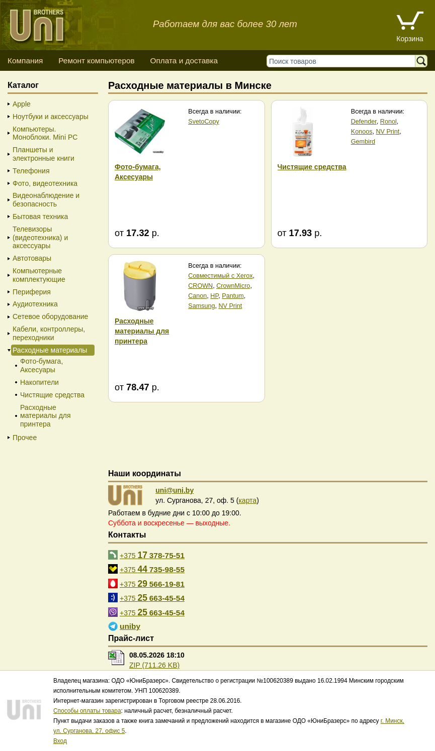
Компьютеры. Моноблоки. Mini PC (45, 133)
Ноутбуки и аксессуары (51, 117)
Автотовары (32, 258)
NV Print (387, 131)
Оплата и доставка (184, 60)
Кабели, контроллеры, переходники (49, 333)
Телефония (31, 171)
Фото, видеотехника (45, 183)
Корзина (409, 39)
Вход (60, 740)
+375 (152, 555)
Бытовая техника (40, 216)
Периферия (32, 292)
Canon (197, 295)
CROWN (200, 285)
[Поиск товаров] (343, 61)
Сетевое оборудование (50, 316)
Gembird (363, 141)
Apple (22, 104)
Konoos (362, 131)
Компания (25, 60)
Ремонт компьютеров (96, 60)
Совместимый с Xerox (220, 275)
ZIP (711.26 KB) (154, 665)
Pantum (232, 295)
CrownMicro (233, 285)
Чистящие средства (52, 395)
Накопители (39, 382)
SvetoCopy (203, 121)
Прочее (25, 438)
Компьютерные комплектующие (39, 275)
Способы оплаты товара (87, 710)
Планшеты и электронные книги (43, 154)
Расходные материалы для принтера (45, 415)
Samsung (201, 305)
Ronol (388, 121)
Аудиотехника (35, 304)
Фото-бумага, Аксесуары (41, 365)
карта (247, 500)
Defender (364, 121)
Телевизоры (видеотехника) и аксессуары (40, 237)
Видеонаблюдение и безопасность (46, 199)
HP (214, 295)
